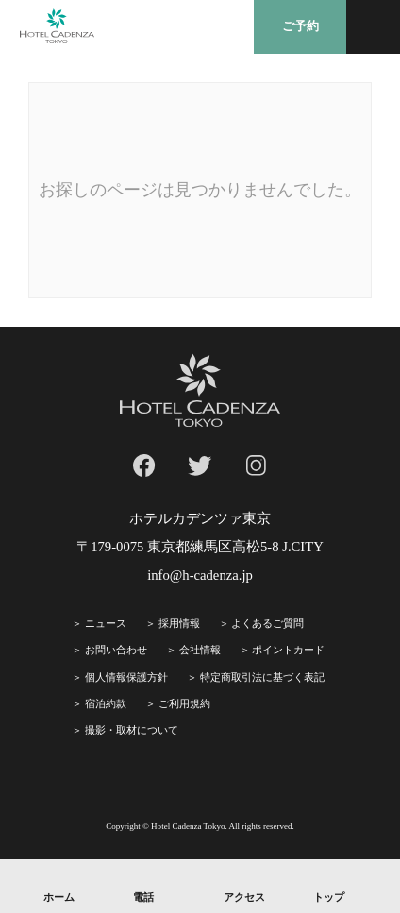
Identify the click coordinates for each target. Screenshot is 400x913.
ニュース (105, 623)
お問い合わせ (116, 649)
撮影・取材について (131, 729)
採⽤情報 (179, 623)
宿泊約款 (105, 703)
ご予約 (300, 26)
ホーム (59, 897)
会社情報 (200, 649)
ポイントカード (288, 649)
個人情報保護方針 (126, 677)
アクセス (244, 897)
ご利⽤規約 (184, 703)
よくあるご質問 (267, 623)
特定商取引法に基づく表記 (262, 677)
